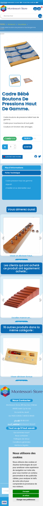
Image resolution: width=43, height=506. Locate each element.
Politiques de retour (21, 439)
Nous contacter (21, 436)
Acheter (27, 147)
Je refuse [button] (25, 495)
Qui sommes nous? (21, 432)
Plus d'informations (14, 167)
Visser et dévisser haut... (21, 256)
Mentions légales (21, 445)
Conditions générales (21, 442)
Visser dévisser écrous (21, 377)
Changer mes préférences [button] (26, 500)
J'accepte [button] (25, 491)
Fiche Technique (12, 173)
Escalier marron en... (21, 318)
